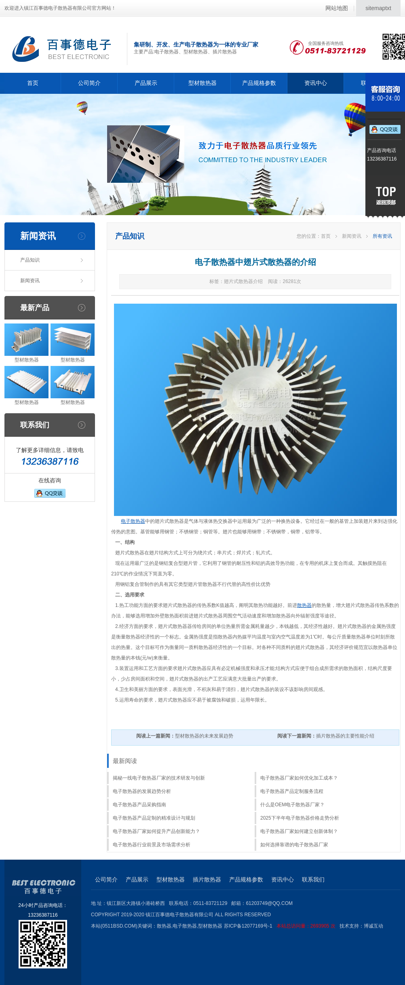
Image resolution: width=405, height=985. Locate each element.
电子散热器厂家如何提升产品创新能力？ (156, 831)
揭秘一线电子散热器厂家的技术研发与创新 (159, 778)
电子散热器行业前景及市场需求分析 (151, 845)
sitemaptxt (378, 8)
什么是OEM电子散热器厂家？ (292, 804)
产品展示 (146, 83)
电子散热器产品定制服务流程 (291, 791)
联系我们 (313, 879)
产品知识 (30, 260)
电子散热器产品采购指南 (139, 804)
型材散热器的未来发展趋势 (184, 736)
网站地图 (336, 8)
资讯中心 (315, 83)
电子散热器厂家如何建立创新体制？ (299, 831)
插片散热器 (207, 879)
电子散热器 (133, 521)
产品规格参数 (259, 83)
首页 (32, 83)
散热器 (304, 605)
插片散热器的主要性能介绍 (325, 736)
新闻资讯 (30, 280)
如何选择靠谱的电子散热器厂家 (294, 845)
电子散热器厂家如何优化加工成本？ (299, 778)
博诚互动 (373, 926)
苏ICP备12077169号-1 (282, 926)
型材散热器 (202, 83)
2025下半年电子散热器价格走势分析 (299, 818)
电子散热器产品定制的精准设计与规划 (154, 818)
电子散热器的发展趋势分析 (142, 791)
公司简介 (89, 83)
